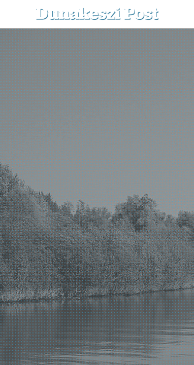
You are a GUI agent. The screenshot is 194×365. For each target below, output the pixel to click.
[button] (179, 14)
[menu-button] (15, 14)
